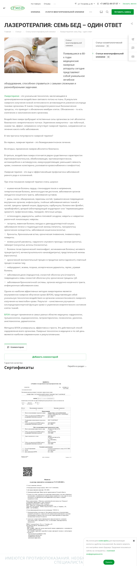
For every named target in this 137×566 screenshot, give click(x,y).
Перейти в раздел (76, 366)
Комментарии (15, 347)
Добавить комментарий (45, 356)
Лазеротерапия (11, 96)
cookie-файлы (103, 541)
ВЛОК (7, 314)
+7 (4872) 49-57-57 (109, 3)
